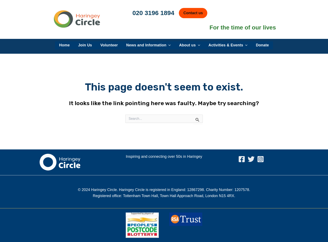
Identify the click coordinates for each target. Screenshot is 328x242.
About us (189, 45)
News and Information (148, 45)
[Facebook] (241, 159)
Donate (262, 45)
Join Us (85, 45)
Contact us (193, 13)
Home (64, 45)
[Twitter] (251, 159)
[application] (168, 45)
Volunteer (109, 45)
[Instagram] (260, 159)
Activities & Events (228, 45)
